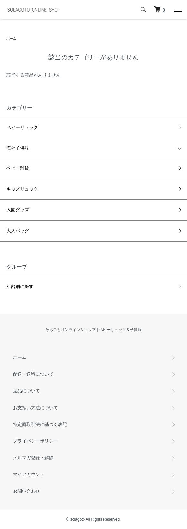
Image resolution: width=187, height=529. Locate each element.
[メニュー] (177, 9)
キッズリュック (22, 189)
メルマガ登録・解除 (33, 457)
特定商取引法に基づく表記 (40, 424)
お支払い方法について (35, 407)
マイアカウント (28, 474)
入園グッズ (17, 209)
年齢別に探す (20, 286)
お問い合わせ (26, 491)
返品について (26, 390)
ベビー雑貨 (17, 168)
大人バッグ (17, 230)
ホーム (11, 38)
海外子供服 (17, 147)
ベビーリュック (22, 127)
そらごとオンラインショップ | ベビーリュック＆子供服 (93, 329)
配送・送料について (33, 374)
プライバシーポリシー (35, 440)
